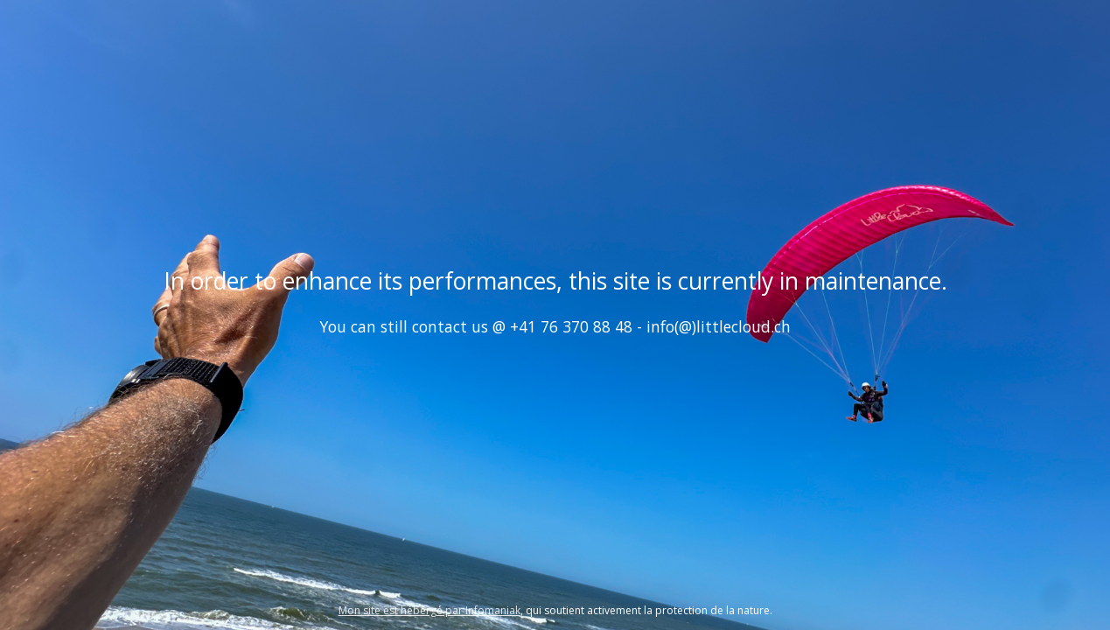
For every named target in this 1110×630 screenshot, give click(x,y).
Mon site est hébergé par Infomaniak (429, 610)
